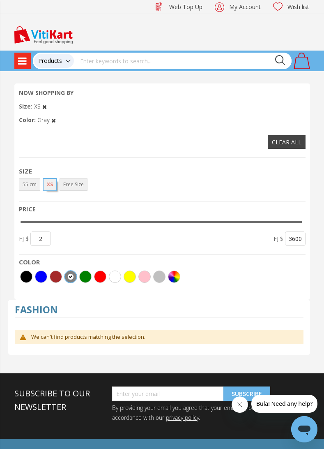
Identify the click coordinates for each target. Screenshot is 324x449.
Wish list (298, 7)
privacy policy (182, 417)
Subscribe (247, 394)
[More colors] (174, 276)
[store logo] (43, 34)
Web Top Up (185, 7)
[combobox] (183, 61)
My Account (245, 7)
